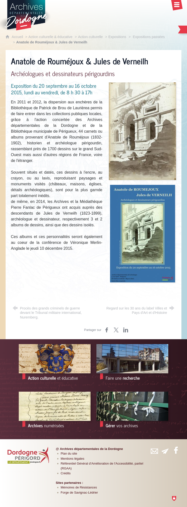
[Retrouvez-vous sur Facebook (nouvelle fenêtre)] (175, 450)
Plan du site (69, 453)
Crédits (66, 473)
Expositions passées (148, 37)
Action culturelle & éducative (50, 37)
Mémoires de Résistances (79, 487)
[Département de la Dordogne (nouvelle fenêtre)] (28, 455)
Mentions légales (72, 458)
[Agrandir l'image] (142, 131)
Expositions (117, 37)
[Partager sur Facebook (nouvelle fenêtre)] (107, 330)
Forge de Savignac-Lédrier (79, 492)
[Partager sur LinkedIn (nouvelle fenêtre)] (126, 330)
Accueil (18, 37)
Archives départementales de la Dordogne (91, 449)
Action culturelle (90, 37)
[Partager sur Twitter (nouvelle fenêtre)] (116, 330)
